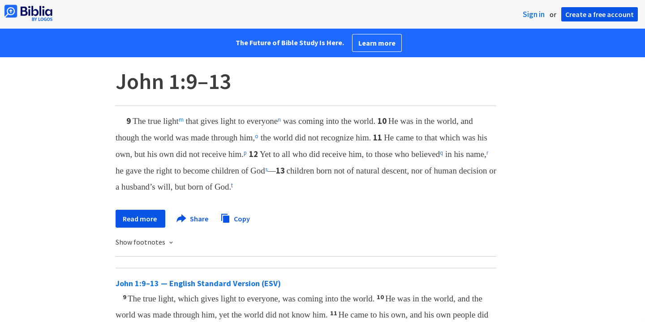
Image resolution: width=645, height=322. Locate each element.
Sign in (534, 14)
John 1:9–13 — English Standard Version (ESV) (198, 283)
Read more (140, 218)
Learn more (377, 42)
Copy (235, 217)
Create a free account (599, 14)
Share (193, 218)
